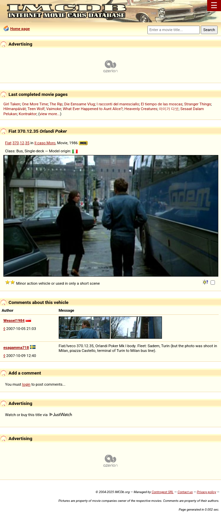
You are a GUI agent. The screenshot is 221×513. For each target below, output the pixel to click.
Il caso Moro (44, 142)
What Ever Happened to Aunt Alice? (92, 108)
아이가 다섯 (168, 108)
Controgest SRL (162, 492)
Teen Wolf (35, 108)
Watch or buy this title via (38, 414)
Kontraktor (27, 113)
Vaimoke (53, 108)
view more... (49, 113)
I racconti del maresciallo (117, 104)
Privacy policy (206, 492)
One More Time (35, 104)
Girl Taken (11, 104)
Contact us (185, 492)
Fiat (8, 142)
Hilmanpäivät (14, 108)
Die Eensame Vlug (79, 104)
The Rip (56, 104)
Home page (20, 28)
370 (15, 142)
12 (22, 142)
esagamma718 (16, 347)
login (26, 384)
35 (27, 142)
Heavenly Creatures (141, 108)
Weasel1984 (14, 320)
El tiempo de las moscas (162, 104)
